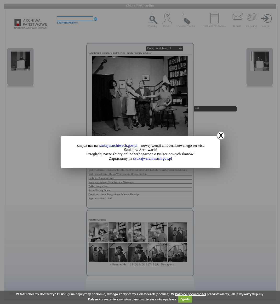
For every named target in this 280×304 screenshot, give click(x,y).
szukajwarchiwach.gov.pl (118, 145)
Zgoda (185, 299)
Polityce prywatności (190, 294)
